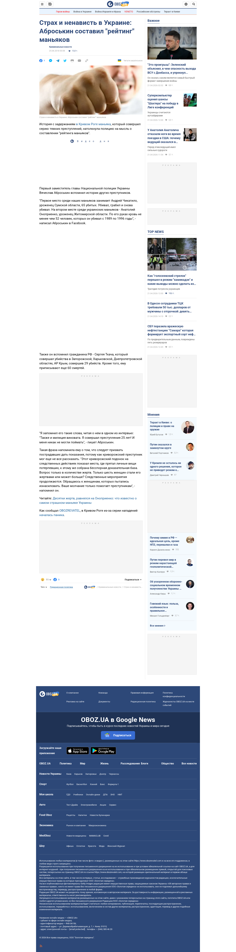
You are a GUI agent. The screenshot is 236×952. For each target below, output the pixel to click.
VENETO (128, 11)
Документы (104, 701)
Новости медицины (76, 836)
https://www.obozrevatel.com (147, 861)
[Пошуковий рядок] (194, 4)
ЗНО (112, 794)
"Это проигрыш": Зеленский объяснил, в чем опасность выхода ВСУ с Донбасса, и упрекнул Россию (172, 69)
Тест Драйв (72, 805)
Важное (154, 21)
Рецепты (70, 815)
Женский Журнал (116, 846)
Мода (101, 846)
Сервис (112, 805)
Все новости (189, 763)
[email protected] (77, 929)
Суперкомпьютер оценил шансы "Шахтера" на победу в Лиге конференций (163, 101)
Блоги (144, 763)
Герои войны (63, 11)
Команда (103, 693)
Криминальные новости (60, 47)
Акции (103, 805)
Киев (68, 774)
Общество (167, 763)
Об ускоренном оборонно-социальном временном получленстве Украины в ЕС (166, 585)
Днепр (102, 774)
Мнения (153, 415)
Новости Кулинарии (100, 815)
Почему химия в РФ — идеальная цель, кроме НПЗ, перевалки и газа (164, 541)
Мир (82, 763)
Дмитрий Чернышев (159, 475)
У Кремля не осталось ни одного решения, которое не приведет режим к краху (166, 466)
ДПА (105, 794)
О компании (72, 693)
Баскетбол (82, 784)
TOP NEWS (156, 232)
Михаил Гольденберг (159, 616)
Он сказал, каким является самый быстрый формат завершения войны (171, 79)
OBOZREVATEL (69, 510)
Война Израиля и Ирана (108, 11)
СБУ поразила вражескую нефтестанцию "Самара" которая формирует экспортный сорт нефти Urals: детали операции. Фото (172, 330)
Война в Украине (82, 11)
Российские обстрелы (148, 11)
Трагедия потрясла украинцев (164, 289)
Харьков (78, 774)
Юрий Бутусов (156, 435)
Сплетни (80, 846)
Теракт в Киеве (172, 11)
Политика (66, 763)
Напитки (82, 815)
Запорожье (91, 774)
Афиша (69, 846)
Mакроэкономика (97, 825)
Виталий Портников (159, 453)
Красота (92, 846)
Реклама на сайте (75, 701)
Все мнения (156, 625)
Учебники (78, 794)
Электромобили (89, 805)
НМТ (120, 794)
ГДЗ (68, 794)
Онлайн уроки (93, 794)
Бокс (102, 784)
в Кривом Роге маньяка (93, 124)
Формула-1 (113, 784)
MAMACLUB (94, 836)
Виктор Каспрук (157, 572)
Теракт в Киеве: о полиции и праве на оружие (162, 426)
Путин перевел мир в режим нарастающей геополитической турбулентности (163, 563)
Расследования (130, 763)
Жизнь (104, 763)
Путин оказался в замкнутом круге (161, 446)
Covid (105, 836)
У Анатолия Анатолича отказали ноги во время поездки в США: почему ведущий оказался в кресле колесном (164, 136)
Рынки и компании (76, 825)
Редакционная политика (61, 587)
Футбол (70, 784)
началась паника (51, 515)
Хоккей (93, 784)
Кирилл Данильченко (160, 550)
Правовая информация (142, 693)
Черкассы (114, 774)
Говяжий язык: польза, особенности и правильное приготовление (164, 607)
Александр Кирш (158, 594)
